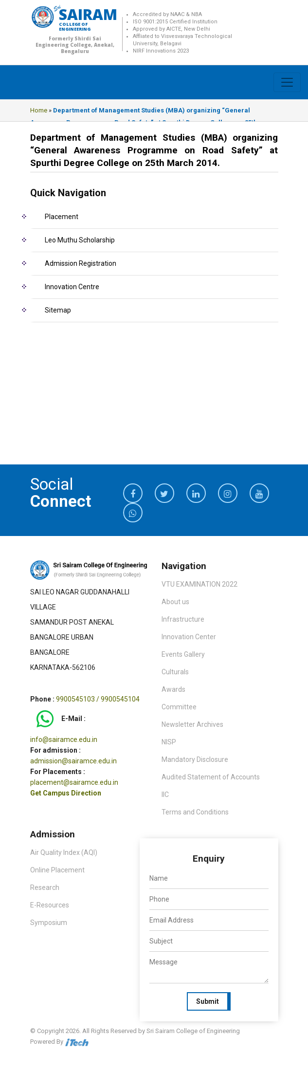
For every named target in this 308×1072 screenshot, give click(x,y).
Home (38, 110)
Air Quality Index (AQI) (63, 852)
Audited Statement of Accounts (211, 777)
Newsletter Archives (192, 724)
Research (44, 887)
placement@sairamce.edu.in (74, 782)
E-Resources (49, 905)
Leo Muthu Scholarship (80, 240)
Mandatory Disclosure (195, 759)
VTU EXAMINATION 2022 (199, 584)
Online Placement (57, 870)
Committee (179, 707)
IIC (165, 794)
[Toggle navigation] (287, 82)
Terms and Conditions (195, 812)
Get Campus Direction (65, 793)
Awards (173, 689)
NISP (169, 742)
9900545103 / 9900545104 (98, 699)
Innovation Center (189, 637)
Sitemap (58, 310)
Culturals (175, 672)
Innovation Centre (72, 287)
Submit (207, 1001)
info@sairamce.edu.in (63, 739)
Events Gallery (183, 654)
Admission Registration (80, 263)
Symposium (48, 922)
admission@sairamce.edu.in (73, 761)
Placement (61, 217)
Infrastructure (183, 619)
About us (175, 602)
